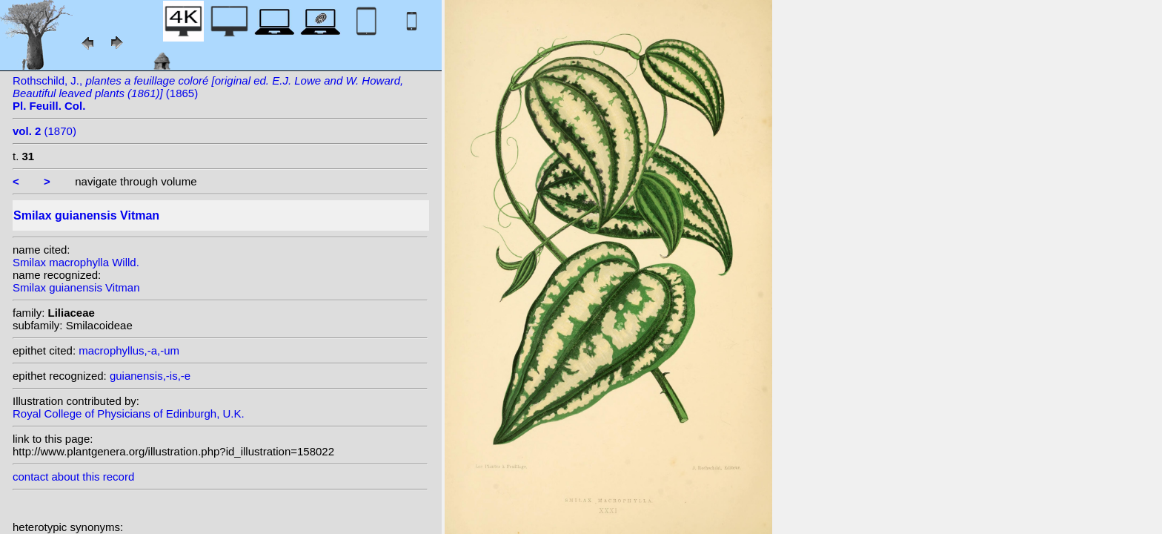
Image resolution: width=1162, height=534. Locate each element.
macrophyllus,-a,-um (129, 350)
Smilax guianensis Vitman (76, 287)
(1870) (44, 131)
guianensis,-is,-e (150, 375)
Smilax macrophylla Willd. (76, 262)
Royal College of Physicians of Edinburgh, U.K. (129, 413)
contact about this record (73, 476)
